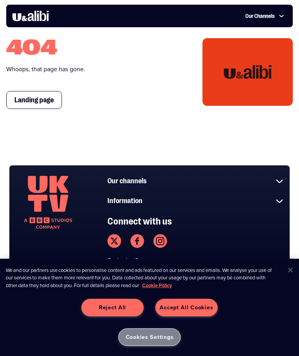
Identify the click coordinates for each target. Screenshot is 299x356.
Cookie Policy (157, 285)
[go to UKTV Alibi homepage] (30, 16)
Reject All (112, 307)
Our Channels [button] (264, 16)
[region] (149, 307)
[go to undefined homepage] (48, 202)
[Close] (290, 270)
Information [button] (195, 201)
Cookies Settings (150, 337)
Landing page (34, 100)
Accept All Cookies (186, 307)
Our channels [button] (195, 181)
